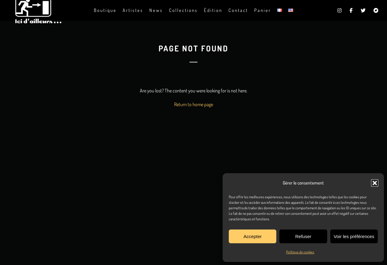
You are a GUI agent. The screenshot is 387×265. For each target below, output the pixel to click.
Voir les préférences (354, 236)
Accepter (252, 236)
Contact (238, 10)
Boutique (105, 10)
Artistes (133, 10)
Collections (183, 10)
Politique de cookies (300, 252)
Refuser (303, 236)
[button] (375, 183)
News (156, 10)
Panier (262, 10)
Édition (213, 10)
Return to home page (193, 104)
